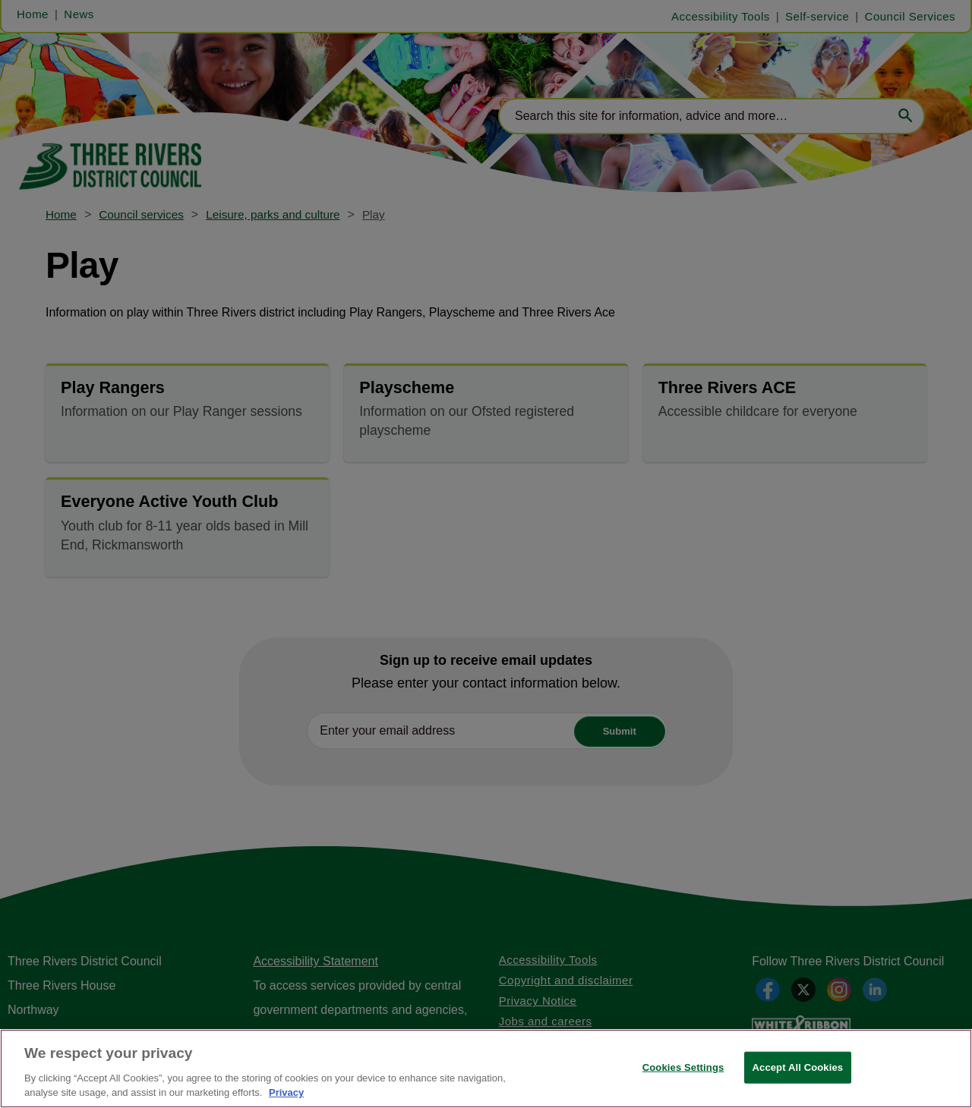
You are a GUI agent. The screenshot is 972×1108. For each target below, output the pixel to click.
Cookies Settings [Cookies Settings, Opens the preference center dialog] (683, 1067)
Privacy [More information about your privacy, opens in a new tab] (286, 1092)
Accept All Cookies (798, 1067)
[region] (486, 1068)
